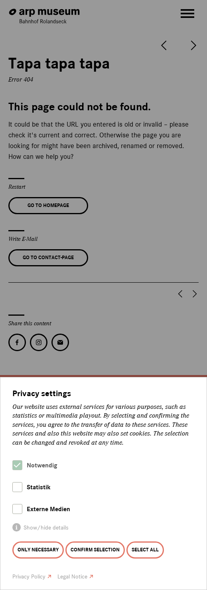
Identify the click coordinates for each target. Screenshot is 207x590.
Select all (145, 550)
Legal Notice (72, 576)
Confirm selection (95, 550)
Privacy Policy (28, 576)
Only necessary (38, 550)
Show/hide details (46, 527)
